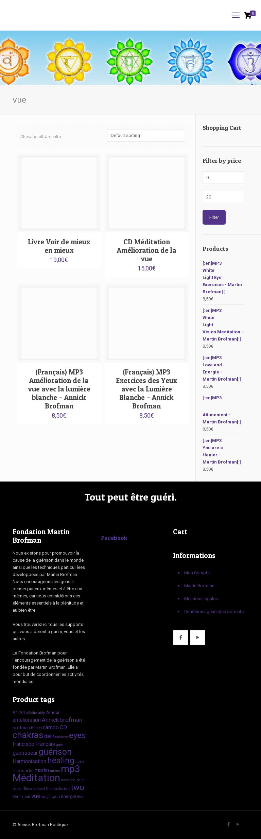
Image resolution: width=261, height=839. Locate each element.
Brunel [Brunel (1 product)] (36, 728)
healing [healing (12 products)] (60, 760)
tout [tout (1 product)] (67, 789)
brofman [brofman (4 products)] (71, 719)
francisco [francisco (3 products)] (23, 744)
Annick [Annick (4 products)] (50, 719)
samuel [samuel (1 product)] (39, 789)
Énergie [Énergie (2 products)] (68, 796)
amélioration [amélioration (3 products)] (27, 720)
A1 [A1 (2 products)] (15, 712)
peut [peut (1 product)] (80, 780)
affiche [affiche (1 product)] (31, 713)
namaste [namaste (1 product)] (68, 780)
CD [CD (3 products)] (63, 727)
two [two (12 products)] (77, 787)
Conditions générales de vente (214, 611)
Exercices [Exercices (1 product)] (60, 737)
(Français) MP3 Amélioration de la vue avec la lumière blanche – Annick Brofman (59, 389)
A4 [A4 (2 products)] (22, 712)
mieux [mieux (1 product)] (55, 771)
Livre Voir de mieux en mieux (59, 246)
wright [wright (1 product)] (46, 796)
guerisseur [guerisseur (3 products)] (25, 753)
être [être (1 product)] (80, 796)
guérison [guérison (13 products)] (55, 752)
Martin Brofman (199, 585)
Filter (214, 217)
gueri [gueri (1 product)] (60, 744)
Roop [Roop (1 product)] (28, 789)
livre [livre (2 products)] (79, 761)
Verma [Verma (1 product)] (18, 796)
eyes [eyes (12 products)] (77, 735)
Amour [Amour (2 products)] (53, 712)
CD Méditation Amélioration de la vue (146, 250)
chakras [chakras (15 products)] (28, 735)
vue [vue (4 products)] (35, 795)
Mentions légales (201, 598)
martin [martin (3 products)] (42, 770)
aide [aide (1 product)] (41, 713)
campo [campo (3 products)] (51, 727)
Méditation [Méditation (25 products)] (36, 778)
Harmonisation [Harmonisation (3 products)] (29, 761)
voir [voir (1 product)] (27, 796)
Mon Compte (197, 572)
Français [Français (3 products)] (45, 744)
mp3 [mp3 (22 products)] (70, 768)
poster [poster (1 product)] (18, 789)
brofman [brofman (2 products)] (21, 727)
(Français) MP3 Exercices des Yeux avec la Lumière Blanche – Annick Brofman (146, 389)
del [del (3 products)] (47, 736)
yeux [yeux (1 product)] (56, 796)
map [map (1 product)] (16, 771)
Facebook (114, 537)
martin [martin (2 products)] (27, 770)
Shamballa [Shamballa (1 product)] (54, 789)
